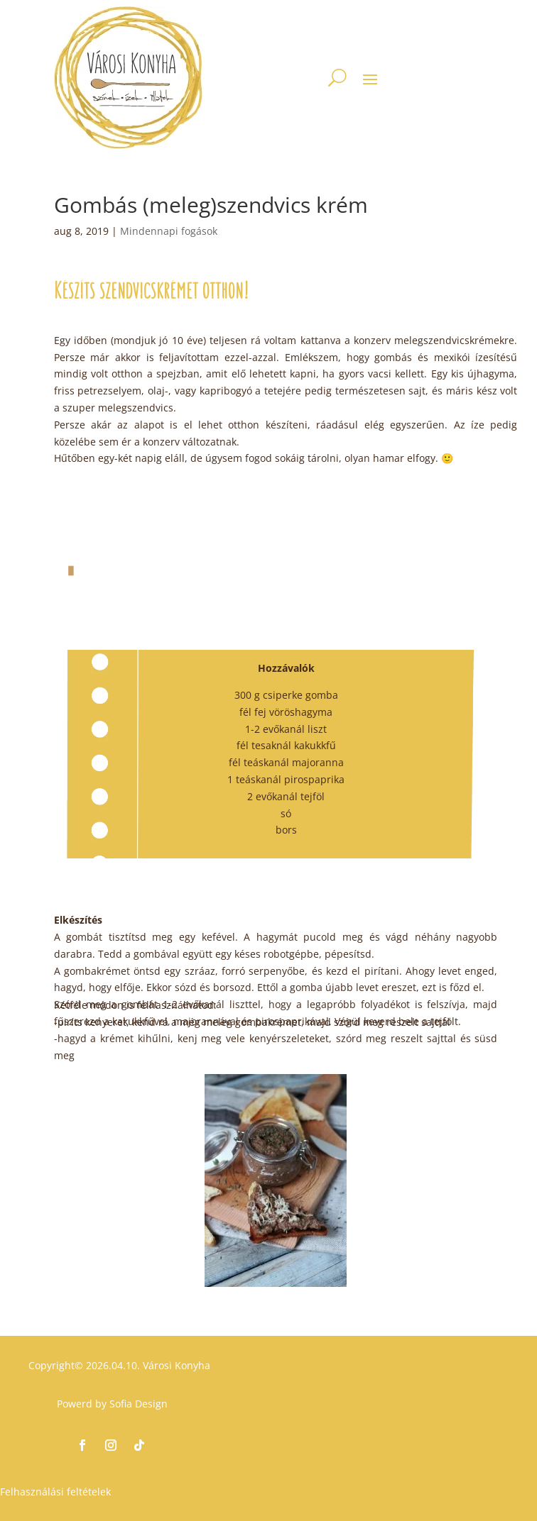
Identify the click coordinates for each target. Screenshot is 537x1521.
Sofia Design (138, 1403)
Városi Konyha (175, 1365)
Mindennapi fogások (168, 231)
